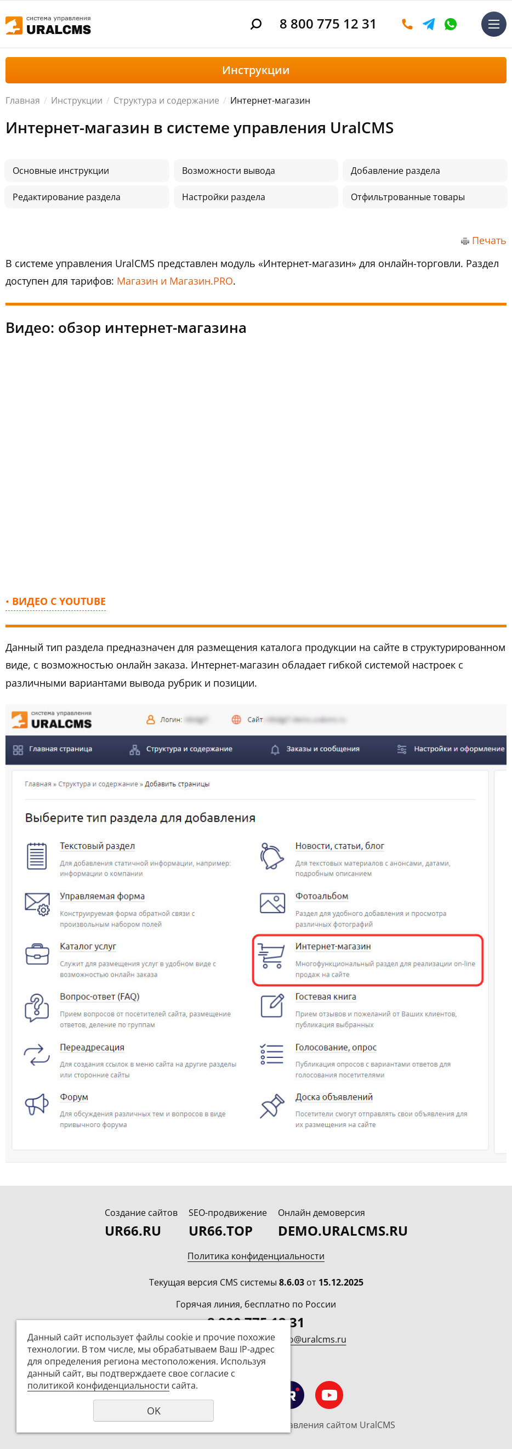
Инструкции (77, 100)
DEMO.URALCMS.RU (343, 1230)
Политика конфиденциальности (256, 1256)
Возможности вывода (228, 171)
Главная (22, 100)
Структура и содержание (166, 100)
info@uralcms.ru (312, 1339)
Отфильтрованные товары (408, 197)
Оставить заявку (407, 24)
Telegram (429, 24)
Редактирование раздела (67, 197)
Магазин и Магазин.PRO (175, 280)
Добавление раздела (395, 171)
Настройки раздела (223, 197)
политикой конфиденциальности (98, 1385)
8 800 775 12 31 (328, 23)
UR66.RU (133, 1230)
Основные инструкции (61, 171)
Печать (489, 240)
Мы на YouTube (329, 1395)
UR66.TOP (221, 1230)
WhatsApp (451, 24)
